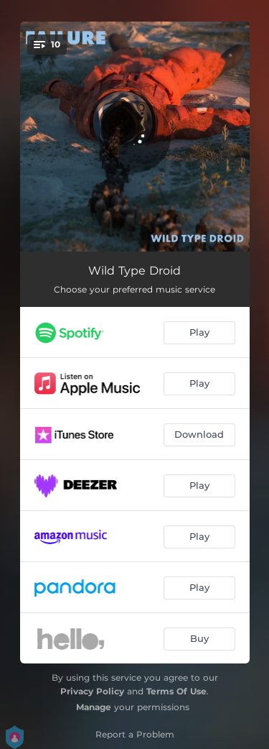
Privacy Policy (92, 691)
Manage (93, 707)
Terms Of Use (176, 691)
